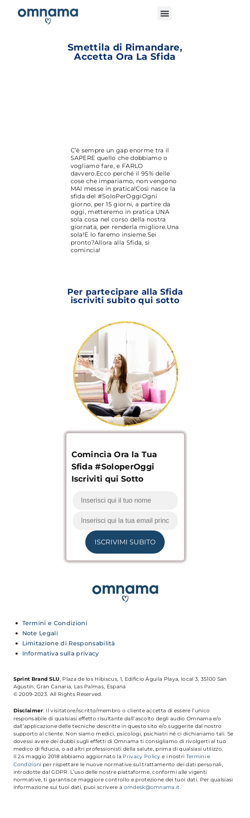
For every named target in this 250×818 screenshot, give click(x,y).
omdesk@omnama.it (152, 787)
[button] (164, 13)
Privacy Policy (141, 756)
